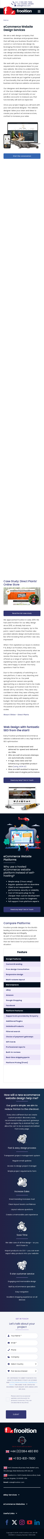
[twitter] (14, 1522)
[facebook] (7, 1522)
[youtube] (29, 1522)
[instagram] (22, 1522)
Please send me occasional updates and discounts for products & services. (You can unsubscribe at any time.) (21, 1399)
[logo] (18, 7)
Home (6, 20)
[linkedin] (37, 1522)
